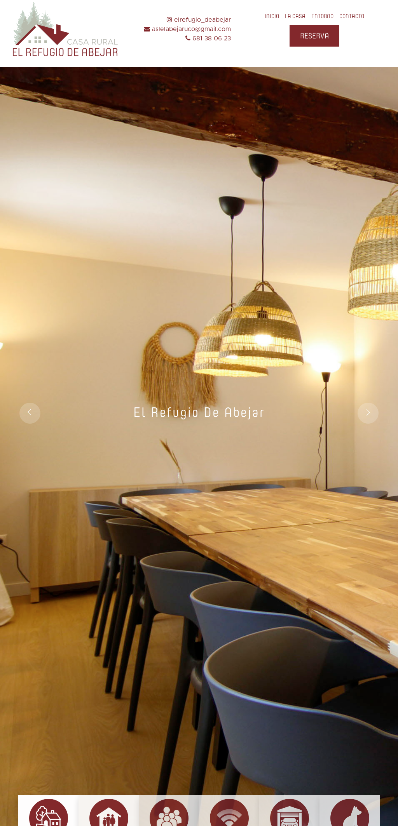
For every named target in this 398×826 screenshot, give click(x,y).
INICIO (272, 16)
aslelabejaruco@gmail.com (187, 29)
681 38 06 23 (208, 38)
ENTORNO (322, 16)
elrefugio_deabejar (199, 20)
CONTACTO (351, 16)
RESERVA (314, 35)
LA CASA (295, 16)
